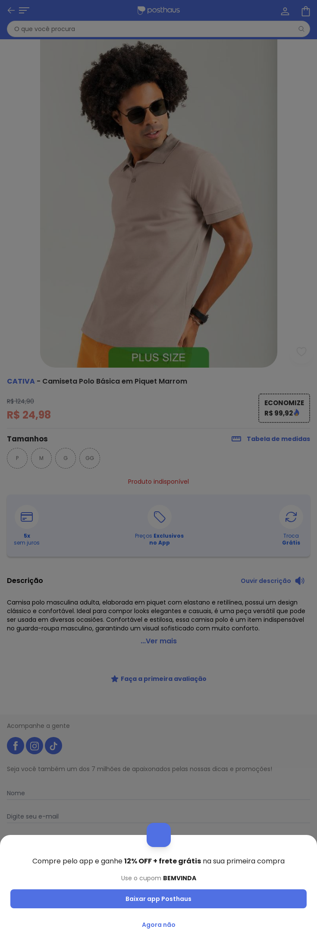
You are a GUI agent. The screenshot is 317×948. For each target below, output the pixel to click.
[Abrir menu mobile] (24, 10)
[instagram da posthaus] (34, 735)
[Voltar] (11, 10)
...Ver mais (159, 631)
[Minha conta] (284, 10)
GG (89, 458)
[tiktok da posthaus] (53, 735)
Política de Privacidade (236, 877)
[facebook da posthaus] (15, 735)
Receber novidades (158, 856)
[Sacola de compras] (305, 10)
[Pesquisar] (301, 29)
